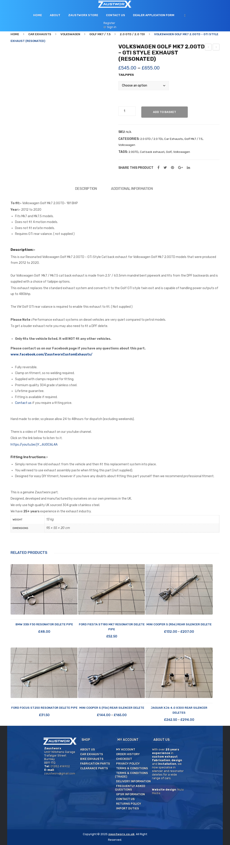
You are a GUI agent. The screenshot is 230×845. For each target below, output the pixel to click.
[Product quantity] (126, 111)
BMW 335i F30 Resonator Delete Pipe (44, 624)
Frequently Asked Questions (130, 787)
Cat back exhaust (152, 152)
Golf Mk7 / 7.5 (100, 34)
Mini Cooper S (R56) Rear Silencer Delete (179, 624)
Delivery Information (133, 781)
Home (15, 34)
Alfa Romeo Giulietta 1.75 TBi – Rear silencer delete (208, 47)
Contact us (23, 403)
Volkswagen (70, 34)
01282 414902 (60, 766)
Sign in (111, 27)
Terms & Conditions (132, 768)
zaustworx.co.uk (121, 834)
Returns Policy (128, 803)
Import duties (127, 808)
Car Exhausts (39, 34)
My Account (125, 749)
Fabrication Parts (95, 763)
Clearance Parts (94, 768)
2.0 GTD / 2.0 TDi (132, 34)
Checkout (124, 758)
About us (87, 749)
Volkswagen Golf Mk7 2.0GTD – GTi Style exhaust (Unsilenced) (216, 47)
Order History (128, 754)
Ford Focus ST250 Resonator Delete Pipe (44, 707)
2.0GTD (133, 152)
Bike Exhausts (92, 758)
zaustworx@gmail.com (59, 773)
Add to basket (165, 112)
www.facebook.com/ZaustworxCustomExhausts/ (51, 354)
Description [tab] (86, 188)
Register (109, 23)
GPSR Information (130, 794)
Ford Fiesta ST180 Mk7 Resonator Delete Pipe (112, 627)
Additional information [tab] (132, 188)
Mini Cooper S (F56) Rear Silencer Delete (111, 707)
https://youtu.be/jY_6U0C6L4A (34, 444)
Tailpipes (126, 74)
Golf (169, 152)
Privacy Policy (128, 763)
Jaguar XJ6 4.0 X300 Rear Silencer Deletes (179, 710)
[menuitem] (37, 15)
